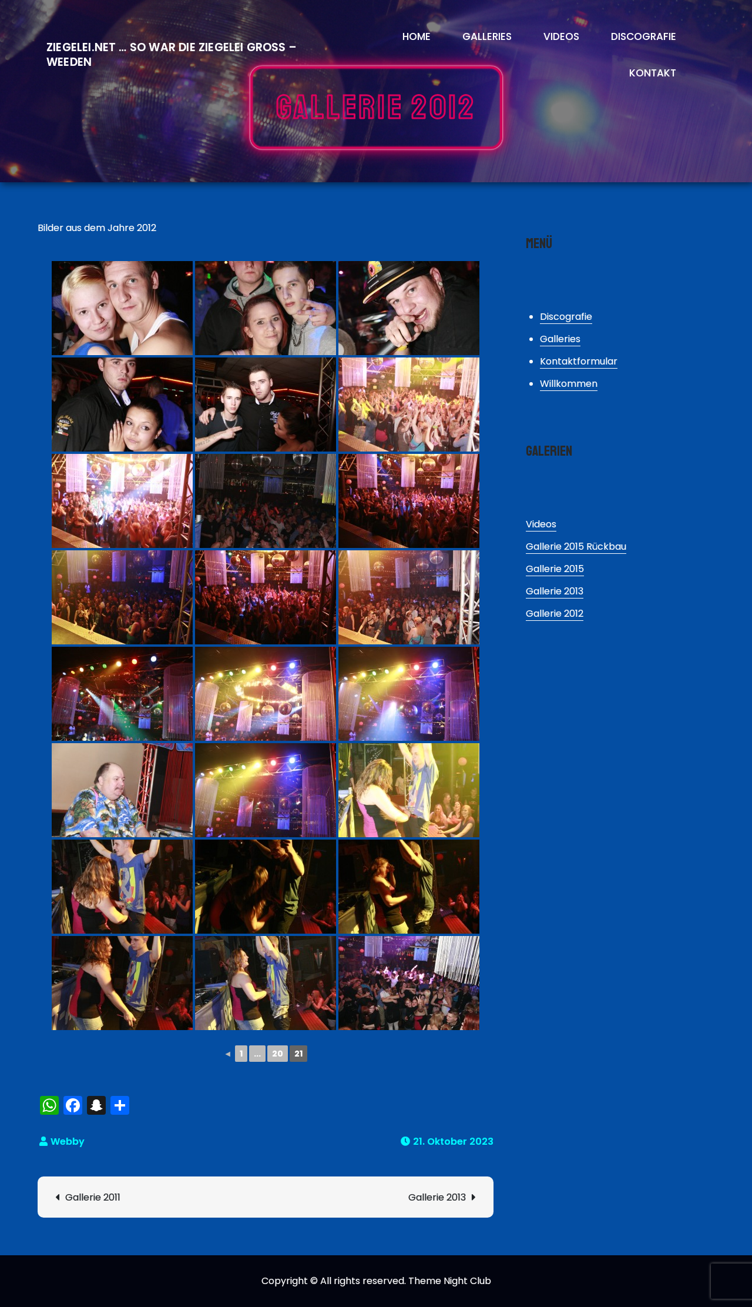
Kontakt (652, 73)
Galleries (487, 36)
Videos (561, 36)
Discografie (643, 36)
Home (416, 36)
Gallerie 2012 (554, 613)
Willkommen (568, 383)
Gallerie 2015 (555, 569)
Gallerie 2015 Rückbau (576, 546)
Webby (68, 1141)
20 (277, 1053)
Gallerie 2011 (92, 1197)
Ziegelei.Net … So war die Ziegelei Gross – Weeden (171, 54)
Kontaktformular (578, 361)
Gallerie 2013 (437, 1197)
